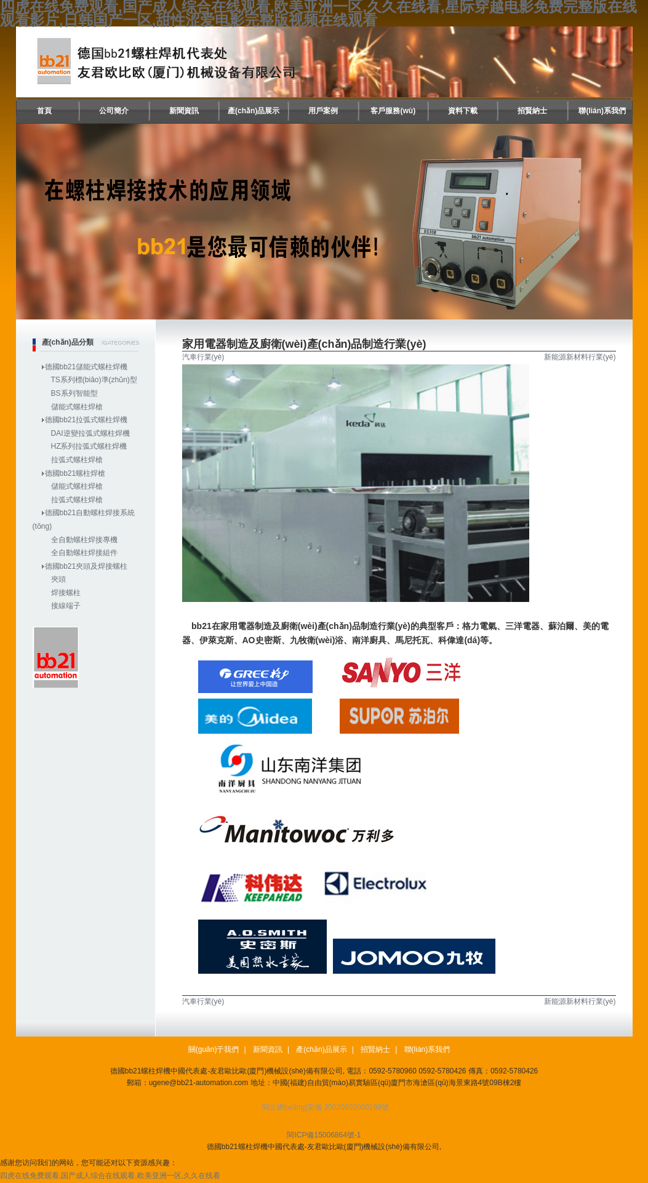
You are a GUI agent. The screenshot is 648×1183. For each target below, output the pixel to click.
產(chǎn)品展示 (253, 110)
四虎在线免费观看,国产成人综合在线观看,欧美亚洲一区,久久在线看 (110, 1175)
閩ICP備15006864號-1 (324, 1135)
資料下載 (463, 110)
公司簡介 (114, 110)
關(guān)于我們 (213, 1049)
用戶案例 (323, 110)
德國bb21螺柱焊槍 (75, 473)
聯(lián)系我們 (602, 110)
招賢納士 (532, 110)
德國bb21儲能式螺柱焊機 (86, 367)
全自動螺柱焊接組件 (84, 552)
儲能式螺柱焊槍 (77, 407)
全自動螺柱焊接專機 (84, 539)
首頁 (44, 110)
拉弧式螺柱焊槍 (77, 459)
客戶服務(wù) (392, 110)
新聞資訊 (184, 110)
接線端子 (66, 605)
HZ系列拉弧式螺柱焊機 (89, 446)
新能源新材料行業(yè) (580, 357)
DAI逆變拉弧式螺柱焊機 (90, 433)
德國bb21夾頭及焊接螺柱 (86, 566)
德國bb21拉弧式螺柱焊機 (86, 419)
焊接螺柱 (66, 592)
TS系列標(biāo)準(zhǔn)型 (94, 379)
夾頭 (58, 579)
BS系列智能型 (74, 393)
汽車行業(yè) (203, 357)
